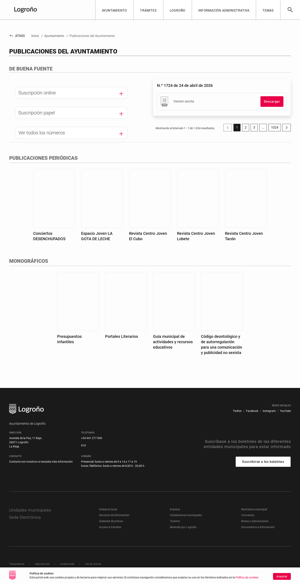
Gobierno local (108, 511)
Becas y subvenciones (254, 523)
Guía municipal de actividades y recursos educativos (173, 344)
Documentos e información (258, 529)
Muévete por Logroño (183, 529)
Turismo (175, 523)
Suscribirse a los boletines (263, 464)
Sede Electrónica (25, 519)
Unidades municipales (30, 512)
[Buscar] (290, 10)
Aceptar (281, 576)
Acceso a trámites (110, 529)
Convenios (247, 517)
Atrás (17, 36)
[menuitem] (237, 413)
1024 (276, 128)
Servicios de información (114, 517)
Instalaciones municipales (186, 517)
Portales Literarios (121, 338)
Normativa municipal (254, 511)
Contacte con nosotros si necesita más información (41, 463)
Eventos (175, 511)
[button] (114, 10)
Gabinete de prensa (111, 523)
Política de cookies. (247, 578)
